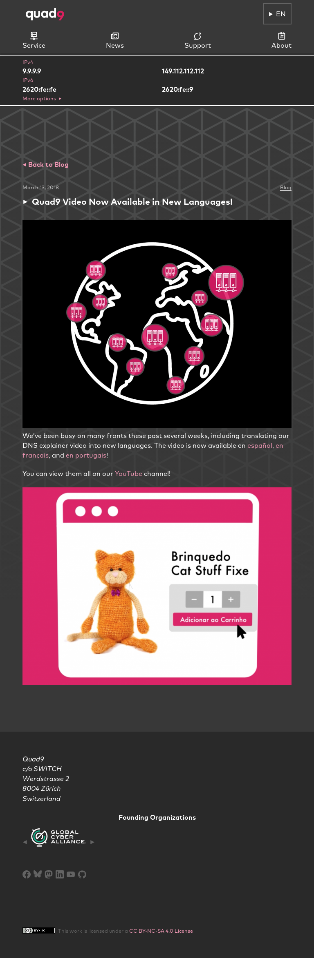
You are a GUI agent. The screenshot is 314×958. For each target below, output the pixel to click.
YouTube (128, 473)
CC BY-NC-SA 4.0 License (161, 930)
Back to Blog (48, 164)
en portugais (86, 455)
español (259, 445)
